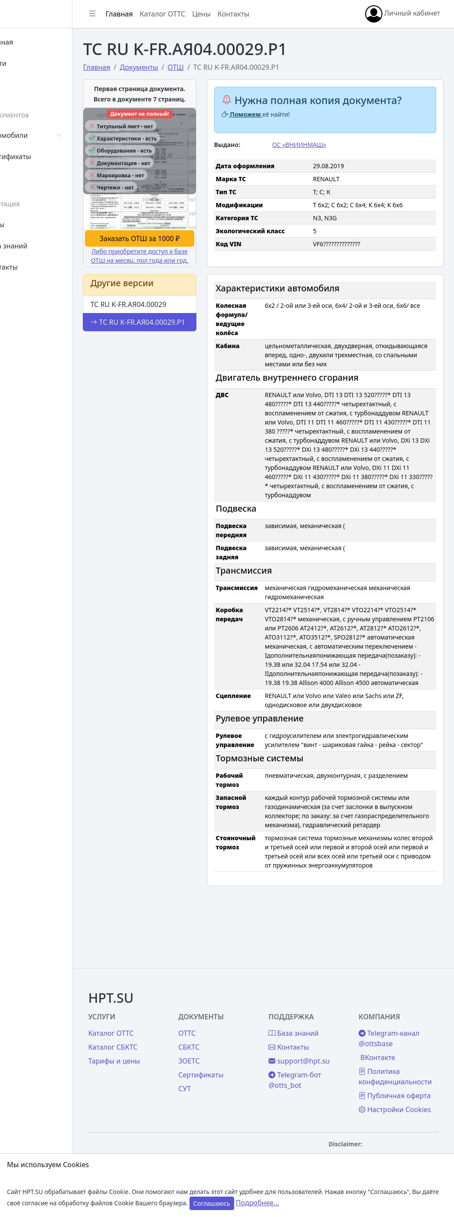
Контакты (33, 267)
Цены (26, 224)
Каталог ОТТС (201, 14)
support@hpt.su (318, 1040)
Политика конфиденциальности (404, 1056)
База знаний (38, 246)
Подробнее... (257, 1202)
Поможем (267, 114)
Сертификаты (39, 156)
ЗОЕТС (218, 1040)
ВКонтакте (387, 1036)
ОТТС (216, 1012)
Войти (27, 63)
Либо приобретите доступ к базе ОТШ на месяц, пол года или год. (171, 249)
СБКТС (218, 1026)
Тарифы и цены (153, 1040)
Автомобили (38, 135)
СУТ (23, 178)
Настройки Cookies (390, 1104)
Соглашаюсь (211, 1203)
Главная (31, 42)
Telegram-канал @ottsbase (398, 1018)
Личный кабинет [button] (402, 14)
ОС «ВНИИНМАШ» (318, 144)
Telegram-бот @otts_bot (314, 1059)
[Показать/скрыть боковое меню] (130, 14)
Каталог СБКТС (151, 1026)
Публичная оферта (391, 1080)
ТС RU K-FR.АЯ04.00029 (167, 302)
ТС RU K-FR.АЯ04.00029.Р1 (158, 325)
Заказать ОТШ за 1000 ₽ (172, 227)
